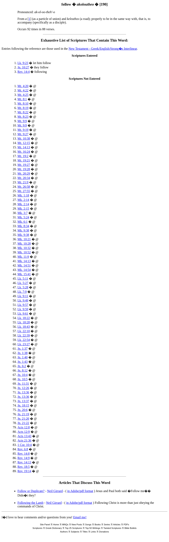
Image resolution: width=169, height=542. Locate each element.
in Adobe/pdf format (80, 491)
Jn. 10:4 (22, 375)
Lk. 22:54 (23, 340)
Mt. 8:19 (22, 108)
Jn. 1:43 (22, 361)
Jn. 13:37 (23, 401)
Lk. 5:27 (22, 283)
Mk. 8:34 (23, 226)
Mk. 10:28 (24, 243)
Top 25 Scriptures (73, 528)
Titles (85, 531)
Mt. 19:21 (23, 160)
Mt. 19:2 (22, 156)
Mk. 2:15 (23, 208)
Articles (116, 524)
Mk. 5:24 (23, 217)
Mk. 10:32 (24, 248)
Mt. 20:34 (23, 178)
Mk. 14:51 (24, 265)
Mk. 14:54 (24, 269)
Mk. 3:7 (22, 213)
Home (56, 524)
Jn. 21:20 (23, 418)
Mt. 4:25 (22, 94)
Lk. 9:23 (22, 63)
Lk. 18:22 (23, 318)
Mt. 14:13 (23, 147)
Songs (88, 524)
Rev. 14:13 (24, 462)
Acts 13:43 (24, 436)
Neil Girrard (55, 491)
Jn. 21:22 (23, 423)
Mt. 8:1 (22, 99)
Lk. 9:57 (22, 305)
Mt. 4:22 (22, 90)
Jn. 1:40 (22, 357)
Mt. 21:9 (22, 182)
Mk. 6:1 (22, 221)
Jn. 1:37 (22, 348)
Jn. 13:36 (23, 392)
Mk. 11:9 (23, 256)
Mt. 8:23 (22, 116)
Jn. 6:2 (21, 366)
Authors (64, 531)
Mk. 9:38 (23, 230)
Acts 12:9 (23, 431)
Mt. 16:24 (23, 151)
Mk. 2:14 (23, 199)
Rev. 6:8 (22, 449)
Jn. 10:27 (23, 67)
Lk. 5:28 (22, 287)
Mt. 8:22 (22, 112)
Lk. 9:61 (22, 313)
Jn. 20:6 (22, 410)
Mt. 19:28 (23, 169)
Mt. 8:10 (22, 103)
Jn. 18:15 (23, 405)
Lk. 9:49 (22, 300)
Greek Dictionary (53, 528)
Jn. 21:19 (23, 414)
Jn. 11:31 (23, 383)
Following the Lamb (30, 502)
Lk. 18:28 (23, 322)
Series (107, 524)
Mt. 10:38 (23, 138)
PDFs (126, 524)
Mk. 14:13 (24, 261)
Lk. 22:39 (23, 335)
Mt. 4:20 (22, 86)
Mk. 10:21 (24, 239)
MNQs (65, 524)
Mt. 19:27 (23, 164)
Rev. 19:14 (24, 471)
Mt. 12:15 (23, 143)
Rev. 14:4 (23, 71)
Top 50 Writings (92, 528)
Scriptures (37, 528)
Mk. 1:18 (23, 195)
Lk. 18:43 (23, 326)
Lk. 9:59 (22, 309)
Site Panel (45, 524)
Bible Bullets (131, 528)
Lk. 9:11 (22, 296)
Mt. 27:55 (23, 191)
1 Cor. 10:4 (24, 445)
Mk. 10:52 (24, 252)
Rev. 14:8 (23, 453)
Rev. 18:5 (23, 466)
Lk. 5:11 (22, 278)
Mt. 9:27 (22, 134)
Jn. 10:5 (22, 379)
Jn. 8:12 (22, 370)
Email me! (79, 517)
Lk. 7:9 (22, 291)
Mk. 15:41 (24, 274)
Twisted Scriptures (112, 528)
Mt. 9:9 (22, 121)
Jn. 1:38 (22, 353)
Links (93, 531)
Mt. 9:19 (22, 129)
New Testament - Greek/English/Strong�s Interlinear (103, 48)
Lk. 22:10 (23, 331)
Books (98, 524)
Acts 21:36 (24, 440)
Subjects (75, 531)
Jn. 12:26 (23, 388)
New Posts (76, 524)
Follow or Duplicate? (30, 491)
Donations (104, 531)
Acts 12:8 (23, 427)
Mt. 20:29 (23, 173)
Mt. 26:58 (23, 186)
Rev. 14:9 (23, 458)
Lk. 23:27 (23, 344)
